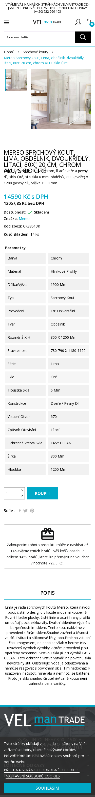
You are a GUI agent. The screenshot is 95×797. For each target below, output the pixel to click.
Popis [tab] (47, 593)
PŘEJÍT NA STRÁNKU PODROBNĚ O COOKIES (42, 770)
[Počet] (11, 493)
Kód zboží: (13, 226)
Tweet (25, 510)
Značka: (11, 218)
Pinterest (32, 510)
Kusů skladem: (16, 234)
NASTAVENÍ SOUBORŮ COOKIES (33, 776)
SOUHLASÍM (47, 788)
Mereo (24, 218)
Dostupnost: (15, 212)
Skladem (41, 212)
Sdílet (20, 510)
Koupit (42, 493)
